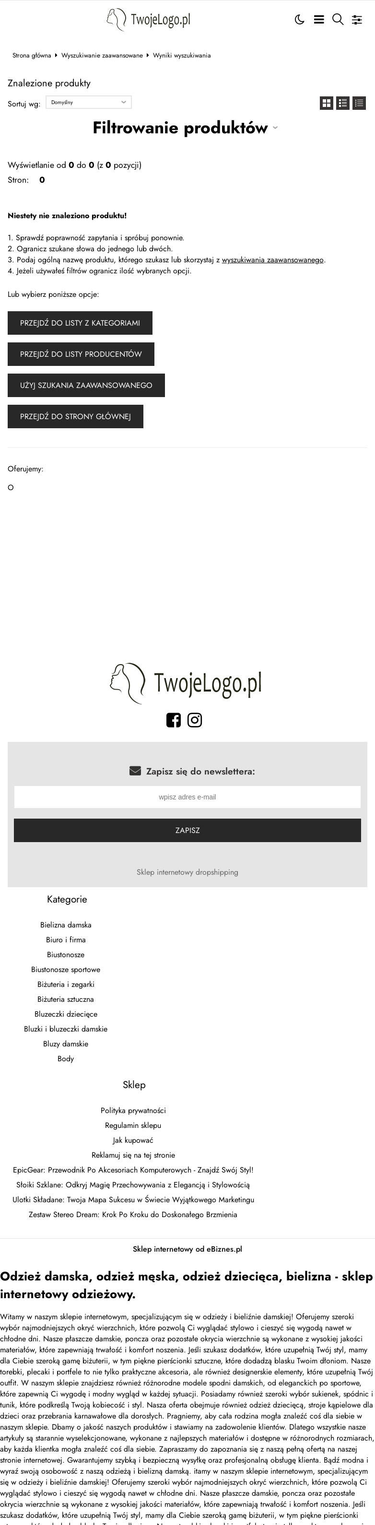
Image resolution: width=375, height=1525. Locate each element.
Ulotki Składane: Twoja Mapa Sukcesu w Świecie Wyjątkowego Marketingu (133, 1200)
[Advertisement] (188, 580)
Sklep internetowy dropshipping (187, 873)
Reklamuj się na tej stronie (133, 1155)
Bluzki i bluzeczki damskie (65, 1029)
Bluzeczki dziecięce (66, 1015)
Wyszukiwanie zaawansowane (102, 55)
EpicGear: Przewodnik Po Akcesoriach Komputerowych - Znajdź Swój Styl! (133, 1170)
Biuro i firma (66, 940)
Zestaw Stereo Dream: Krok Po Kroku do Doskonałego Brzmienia (133, 1215)
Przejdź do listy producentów (81, 354)
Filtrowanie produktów (180, 127)
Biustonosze (65, 955)
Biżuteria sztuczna (65, 1000)
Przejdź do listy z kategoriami (80, 322)
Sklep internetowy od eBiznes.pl (187, 1249)
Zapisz (188, 831)
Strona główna (31, 55)
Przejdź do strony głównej (75, 416)
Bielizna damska (66, 925)
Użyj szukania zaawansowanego (86, 385)
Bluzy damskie (65, 1044)
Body (66, 1059)
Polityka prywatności (133, 1111)
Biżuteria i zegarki (65, 985)
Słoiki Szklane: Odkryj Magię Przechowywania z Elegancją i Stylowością (133, 1185)
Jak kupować (133, 1141)
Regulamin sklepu (133, 1126)
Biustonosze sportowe (65, 970)
